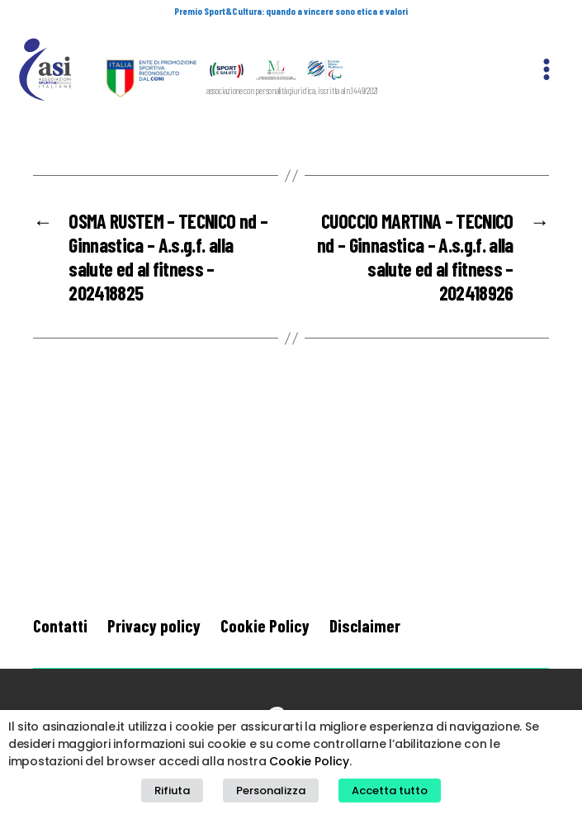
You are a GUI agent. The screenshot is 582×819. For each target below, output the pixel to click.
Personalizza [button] (270, 790)
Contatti (60, 625)
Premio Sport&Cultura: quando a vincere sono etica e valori (291, 11)
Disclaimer (364, 625)
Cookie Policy (265, 625)
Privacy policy (154, 625)
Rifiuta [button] (172, 790)
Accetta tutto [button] (390, 790)
